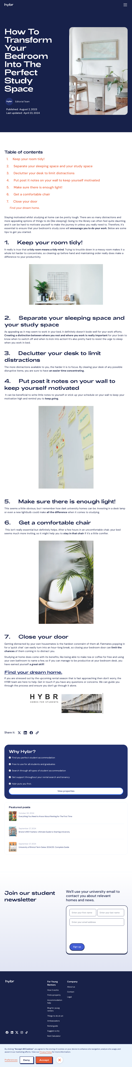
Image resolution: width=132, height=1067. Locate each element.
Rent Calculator (54, 1036)
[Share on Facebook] (31, 732)
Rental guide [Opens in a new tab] (52, 1026)
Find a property (54, 995)
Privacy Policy (46, 1052)
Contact (70, 992)
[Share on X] (19, 732)
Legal (69, 997)
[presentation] (92, 936)
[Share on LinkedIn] (25, 732)
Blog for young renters (53, 1009)
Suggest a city (53, 1031)
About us (71, 987)
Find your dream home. (33, 672)
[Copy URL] (37, 732)
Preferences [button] (11, 1059)
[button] (125, 4)
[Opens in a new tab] (7, 1032)
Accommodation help (54, 1001)
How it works (53, 990)
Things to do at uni (55, 1016)
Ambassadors (53, 1021)
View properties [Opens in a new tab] (66, 791)
